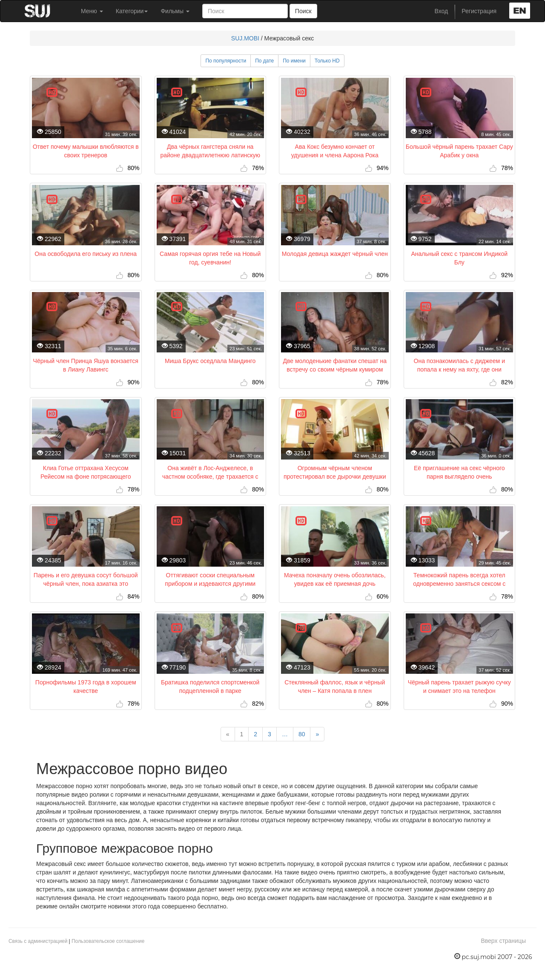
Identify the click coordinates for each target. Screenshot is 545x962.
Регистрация (479, 11)
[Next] (317, 734)
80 (301, 734)
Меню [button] (92, 11)
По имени (294, 61)
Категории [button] (132, 11)
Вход (441, 11)
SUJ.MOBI (245, 38)
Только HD (327, 61)
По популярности (225, 61)
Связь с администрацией (38, 941)
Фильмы (175, 11)
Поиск (303, 11)
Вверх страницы (503, 940)
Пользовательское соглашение (108, 941)
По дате (264, 61)
